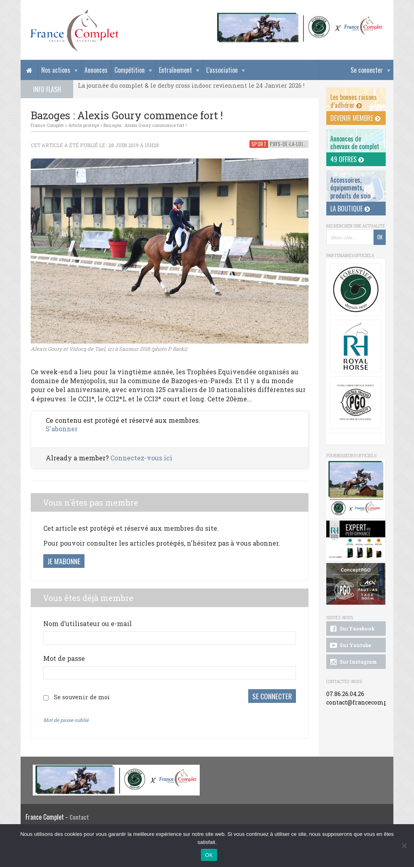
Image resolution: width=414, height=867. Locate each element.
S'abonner (62, 428)
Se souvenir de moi (82, 696)
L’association (222, 70)
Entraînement (175, 70)
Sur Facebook (352, 629)
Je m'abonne (63, 561)
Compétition (129, 70)
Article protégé (83, 125)
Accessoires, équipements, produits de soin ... (353, 187)
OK (209, 855)
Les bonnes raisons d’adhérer (353, 101)
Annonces (96, 70)
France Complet (47, 125)
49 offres (347, 159)
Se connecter (367, 70)
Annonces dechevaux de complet (354, 142)
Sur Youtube (350, 645)
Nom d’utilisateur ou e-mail (87, 623)
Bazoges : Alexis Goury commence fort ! (145, 125)
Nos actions (55, 70)
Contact (79, 816)
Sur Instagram (353, 662)
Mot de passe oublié (66, 719)
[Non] (404, 846)
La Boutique (350, 208)
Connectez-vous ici (141, 458)
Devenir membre (355, 118)
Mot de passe (64, 658)
